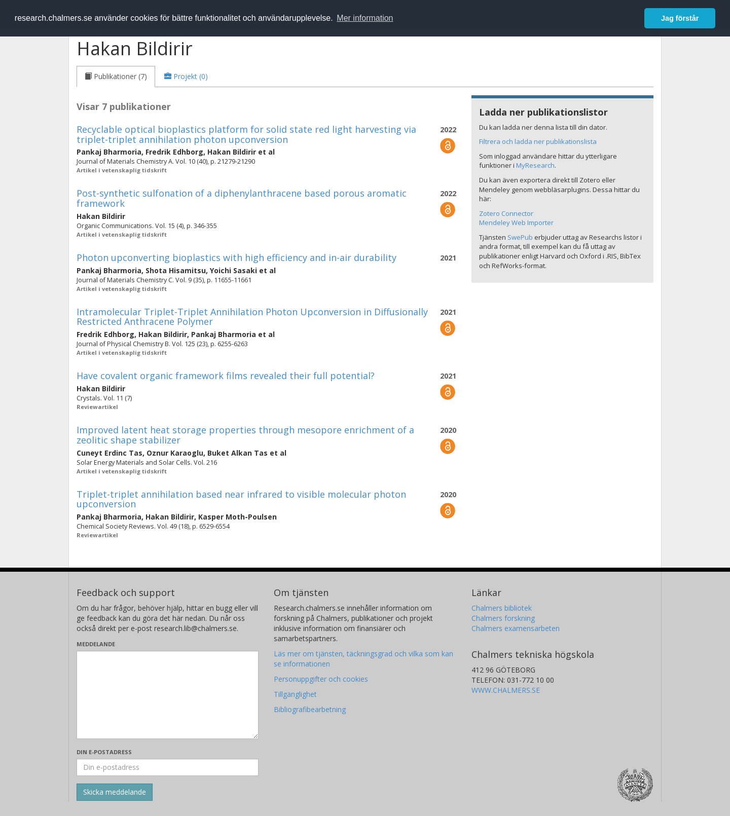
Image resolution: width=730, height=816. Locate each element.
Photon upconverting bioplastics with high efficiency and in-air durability (236, 257)
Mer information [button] (365, 18)
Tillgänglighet (295, 694)
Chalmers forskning (503, 618)
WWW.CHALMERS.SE (505, 690)
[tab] (116, 76)
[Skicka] (115, 792)
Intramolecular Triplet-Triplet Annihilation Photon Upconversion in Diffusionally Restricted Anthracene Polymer (252, 317)
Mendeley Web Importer (516, 222)
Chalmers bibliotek (501, 608)
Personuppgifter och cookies (321, 679)
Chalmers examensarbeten (515, 628)
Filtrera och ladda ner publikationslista (538, 141)
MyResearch (535, 165)
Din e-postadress (104, 752)
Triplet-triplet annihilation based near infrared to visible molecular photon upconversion (241, 499)
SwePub (520, 237)
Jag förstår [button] (680, 18)
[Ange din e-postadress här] (168, 767)
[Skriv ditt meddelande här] (168, 695)
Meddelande (96, 644)
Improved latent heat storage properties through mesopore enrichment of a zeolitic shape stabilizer (245, 435)
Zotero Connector (506, 213)
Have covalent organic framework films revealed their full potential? (226, 375)
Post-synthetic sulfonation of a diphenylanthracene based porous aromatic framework (242, 198)
